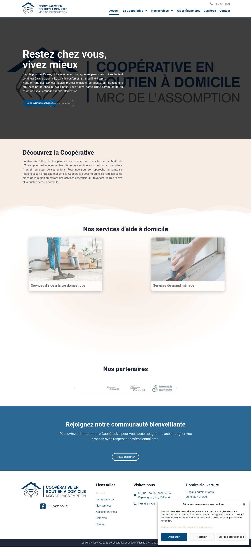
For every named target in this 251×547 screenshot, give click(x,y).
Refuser (203, 537)
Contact (224, 10)
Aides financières (188, 10)
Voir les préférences (232, 537)
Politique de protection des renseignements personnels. (187, 527)
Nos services (162, 10)
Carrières (210, 10)
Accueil (114, 10)
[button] (244, 504)
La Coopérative (135, 10)
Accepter (174, 537)
